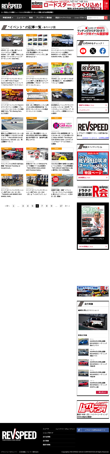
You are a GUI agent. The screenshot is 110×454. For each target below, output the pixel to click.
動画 (31, 18)
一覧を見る (101, 392)
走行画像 (46, 441)
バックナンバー (93, 110)
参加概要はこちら (92, 177)
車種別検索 (7, 18)
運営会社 (36, 452)
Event (6, 35)
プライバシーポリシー (8, 452)
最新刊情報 (46, 445)
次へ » (67, 206)
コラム (66, 429)
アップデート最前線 (44, 18)
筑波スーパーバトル (63, 18)
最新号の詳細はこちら (93, 105)
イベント (72, 429)
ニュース (20, 18)
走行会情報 (46, 437)
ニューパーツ (59, 429)
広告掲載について (25, 452)
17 (61, 206)
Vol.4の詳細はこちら (93, 246)
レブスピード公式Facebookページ (91, 430)
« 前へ (7, 206)
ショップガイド (80, 18)
